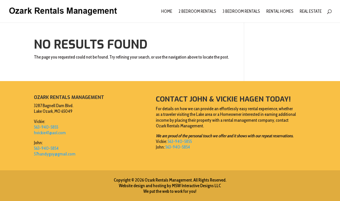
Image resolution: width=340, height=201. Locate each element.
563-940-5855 (46, 127)
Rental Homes (279, 11)
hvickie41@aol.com (50, 132)
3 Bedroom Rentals (241, 11)
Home (166, 11)
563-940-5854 (46, 148)
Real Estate (311, 11)
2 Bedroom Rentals (197, 11)
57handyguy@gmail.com (54, 154)
